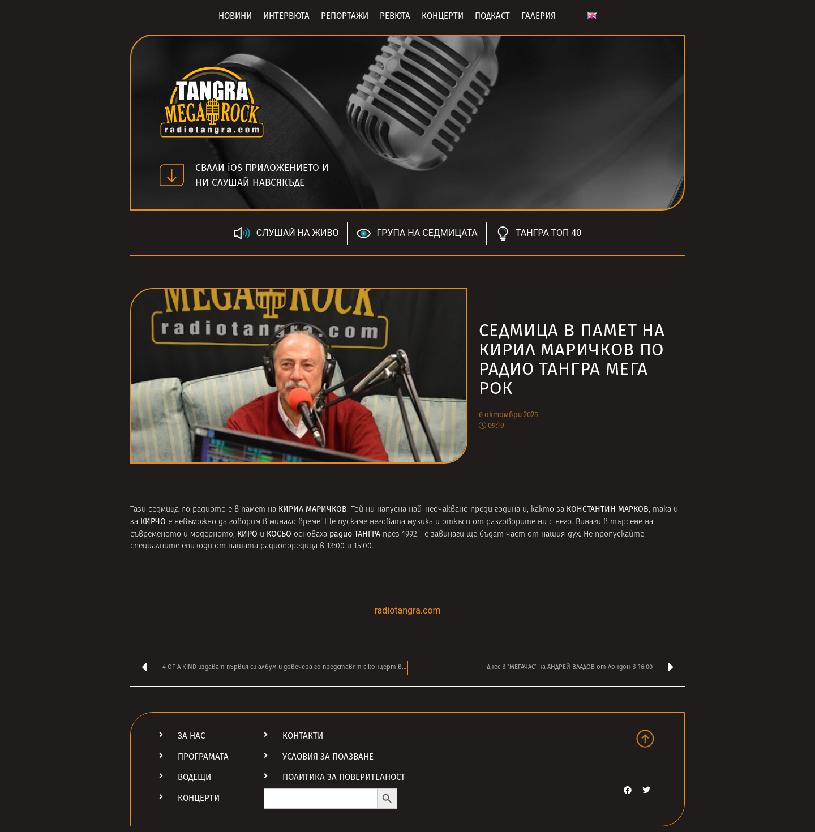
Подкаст (492, 16)
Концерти (443, 16)
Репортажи (344, 16)
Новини (235, 16)
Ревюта (395, 16)
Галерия (538, 16)
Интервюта (286, 16)
